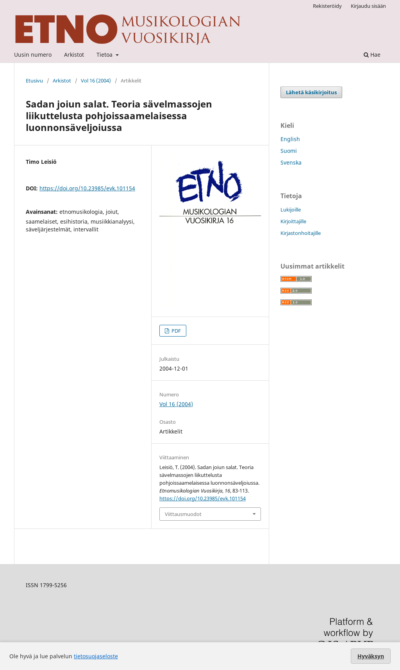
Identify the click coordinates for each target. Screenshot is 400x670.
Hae (372, 54)
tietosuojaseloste (96, 656)
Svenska (291, 162)
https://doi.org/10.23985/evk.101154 (87, 188)
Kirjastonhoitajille (300, 232)
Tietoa (105, 54)
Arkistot (74, 54)
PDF (175, 330)
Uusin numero (33, 54)
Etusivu (34, 80)
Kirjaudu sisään (368, 5)
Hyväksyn (370, 656)
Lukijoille (290, 209)
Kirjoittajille (293, 221)
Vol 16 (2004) (96, 80)
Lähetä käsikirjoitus (311, 92)
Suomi (288, 150)
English (290, 139)
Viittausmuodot (183, 514)
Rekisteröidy (327, 5)
